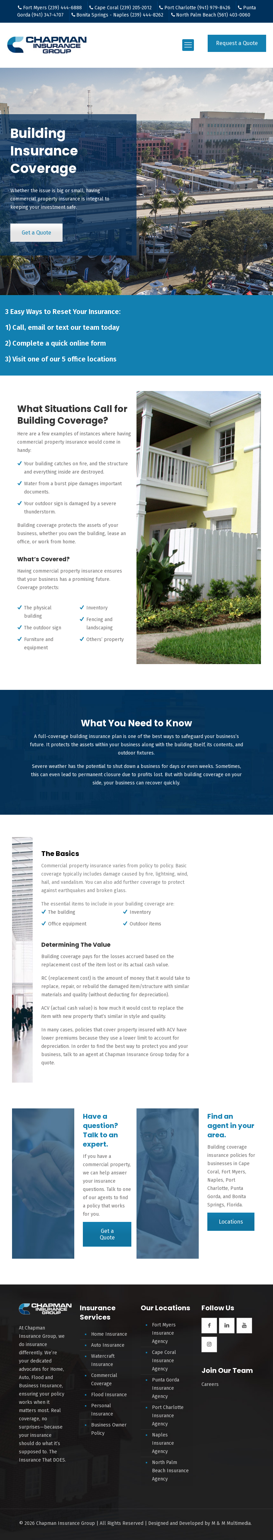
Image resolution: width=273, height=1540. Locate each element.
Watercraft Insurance (102, 1360)
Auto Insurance (107, 1345)
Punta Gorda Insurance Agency (165, 1388)
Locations (231, 1221)
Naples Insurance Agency (163, 1443)
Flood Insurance (109, 1395)
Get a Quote (36, 232)
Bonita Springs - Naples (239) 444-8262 (119, 15)
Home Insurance (109, 1334)
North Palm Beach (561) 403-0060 (213, 15)
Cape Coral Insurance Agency (164, 1360)
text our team (77, 327)
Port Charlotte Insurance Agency (168, 1416)
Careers (210, 1384)
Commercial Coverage (104, 1380)
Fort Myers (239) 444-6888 (52, 8)
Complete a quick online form (59, 343)
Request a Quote (237, 43)
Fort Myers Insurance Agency (164, 1333)
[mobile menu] (188, 45)
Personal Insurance (102, 1410)
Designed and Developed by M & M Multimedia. (200, 1523)
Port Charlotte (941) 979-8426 (197, 8)
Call (18, 327)
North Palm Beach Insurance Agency (170, 1471)
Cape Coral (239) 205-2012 (123, 8)
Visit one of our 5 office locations (64, 359)
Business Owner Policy (109, 1429)
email (36, 327)
